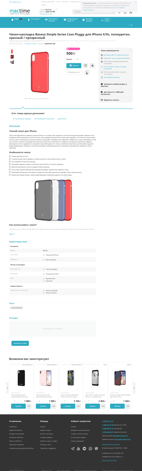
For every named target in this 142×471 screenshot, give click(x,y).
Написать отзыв (30, 41)
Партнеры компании (16, 442)
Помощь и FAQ (45, 442)
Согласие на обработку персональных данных (117, 467)
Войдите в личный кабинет (80, 427)
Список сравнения (77, 438)
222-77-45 (46, 12)
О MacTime (13, 424)
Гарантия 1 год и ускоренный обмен (117, 55)
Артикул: (41, 41)
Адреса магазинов (15, 427)
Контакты (65, 2)
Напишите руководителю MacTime (21, 445)
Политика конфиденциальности (86, 467)
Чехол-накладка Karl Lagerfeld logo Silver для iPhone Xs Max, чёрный (19, 393)
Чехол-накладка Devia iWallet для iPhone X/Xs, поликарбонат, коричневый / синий (120, 393)
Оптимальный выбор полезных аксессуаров (115, 70)
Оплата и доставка (47, 2)
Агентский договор (63, 467)
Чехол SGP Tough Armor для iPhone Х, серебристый (95, 393)
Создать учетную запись (79, 431)
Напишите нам (47, 467)
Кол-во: (69, 56)
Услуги (43, 5)
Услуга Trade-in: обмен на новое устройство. (115, 65)
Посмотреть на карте (109, 457)
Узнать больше (88, 10)
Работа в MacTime (15, 438)
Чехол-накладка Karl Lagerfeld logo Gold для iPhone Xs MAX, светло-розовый (44, 393)
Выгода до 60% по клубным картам (116, 52)
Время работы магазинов (111, 441)
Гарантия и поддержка (78, 2)
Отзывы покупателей (16, 431)
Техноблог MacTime (16, 434)
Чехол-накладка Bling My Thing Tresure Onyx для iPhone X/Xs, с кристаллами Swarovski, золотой (70, 393)
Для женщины (17, 305)
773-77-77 (47, 10)
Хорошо (121, 8)
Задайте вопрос (45, 427)
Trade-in (43, 424)
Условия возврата (46, 434)
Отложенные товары (78, 434)
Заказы (73, 424)
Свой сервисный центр (112, 74)
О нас (58, 2)
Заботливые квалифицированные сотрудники (116, 59)
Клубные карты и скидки (48, 438)
